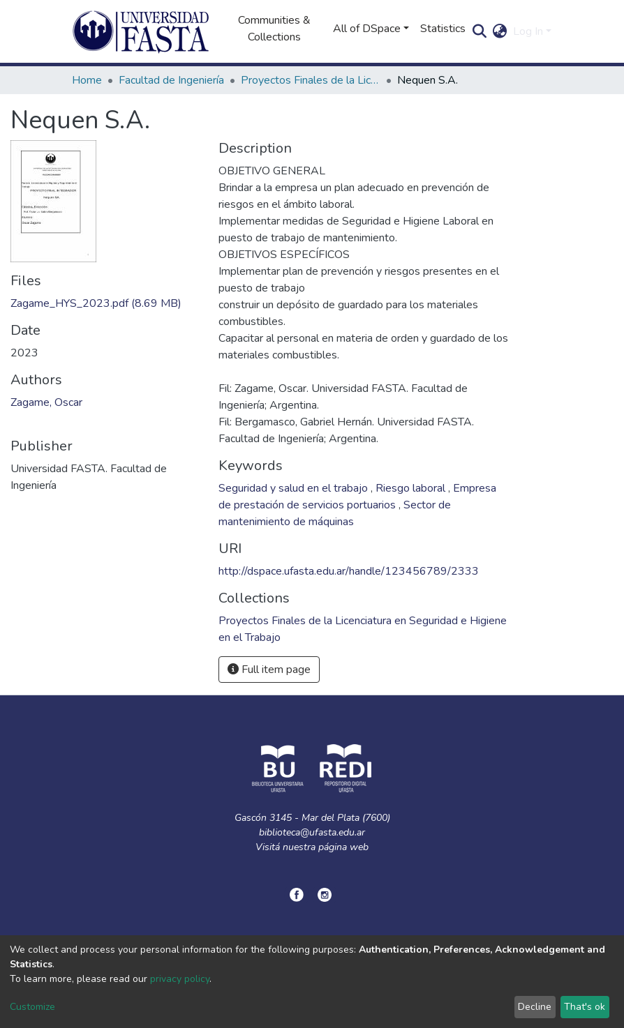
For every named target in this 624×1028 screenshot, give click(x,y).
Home (87, 80)
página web (343, 847)
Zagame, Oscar (46, 402)
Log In (528, 31)
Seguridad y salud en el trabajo (294, 488)
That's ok (584, 1006)
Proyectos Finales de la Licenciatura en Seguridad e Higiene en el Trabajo (310, 80)
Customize (32, 1006)
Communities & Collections (274, 29)
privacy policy (179, 978)
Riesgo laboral (412, 488)
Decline (534, 1006)
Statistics (443, 28)
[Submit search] (480, 31)
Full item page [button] (269, 669)
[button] (500, 31)
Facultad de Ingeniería (171, 80)
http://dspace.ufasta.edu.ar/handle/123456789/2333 (348, 571)
